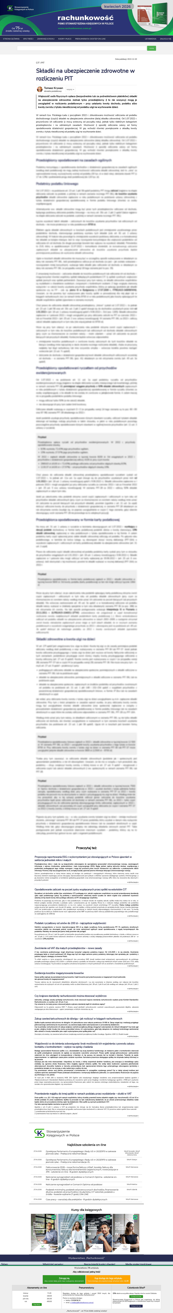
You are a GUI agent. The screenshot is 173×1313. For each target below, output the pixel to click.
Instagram (134, 1273)
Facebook (134, 1268)
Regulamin (6, 1277)
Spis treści (28, 39)
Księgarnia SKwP (91, 1271)
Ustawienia (150, 39)
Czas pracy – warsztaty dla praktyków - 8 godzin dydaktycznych (76, 1199)
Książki (4, 1274)
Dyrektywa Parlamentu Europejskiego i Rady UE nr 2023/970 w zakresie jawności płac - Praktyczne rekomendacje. (81, 1152)
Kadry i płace (64, 39)
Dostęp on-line (7, 1268)
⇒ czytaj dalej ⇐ (132, 882)
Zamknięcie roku (45, 39)
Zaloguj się (165, 39)
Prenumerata (6, 1271)
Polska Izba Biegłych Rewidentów (62, 1279)
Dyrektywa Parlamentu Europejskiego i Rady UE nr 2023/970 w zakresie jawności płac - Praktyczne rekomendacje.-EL (81, 1161)
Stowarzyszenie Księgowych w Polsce (62, 1268)
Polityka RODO (7, 1279)
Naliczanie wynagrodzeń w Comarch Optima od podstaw (74, 1184)
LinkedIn (134, 1278)
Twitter (134, 1282)
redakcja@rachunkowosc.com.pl (137, 1299)
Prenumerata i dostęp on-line (90, 39)
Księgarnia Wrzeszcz (92, 1268)
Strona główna (11, 39)
